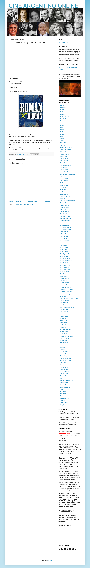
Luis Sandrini (64, 309)
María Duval (63, 320)
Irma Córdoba (64, 243)
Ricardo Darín (64, 369)
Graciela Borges (65, 225)
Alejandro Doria (64, 154)
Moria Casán (64, 334)
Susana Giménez (65, 389)
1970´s (62, 132)
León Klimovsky (64, 282)
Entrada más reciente (15, 201)
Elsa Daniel (63, 189)
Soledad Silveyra (65, 385)
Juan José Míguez (65, 269)
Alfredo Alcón (64, 156)
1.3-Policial (63, 109)
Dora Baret (63, 187)
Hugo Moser (63, 238)
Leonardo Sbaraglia (66, 287)
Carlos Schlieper (65, 176)
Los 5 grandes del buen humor (69, 298)
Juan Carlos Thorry (65, 265)
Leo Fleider (63, 280)
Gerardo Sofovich (65, 220)
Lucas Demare (64, 300)
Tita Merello (63, 391)
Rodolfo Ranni (64, 373)
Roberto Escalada (65, 371)
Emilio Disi (63, 192)
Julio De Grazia (64, 271)
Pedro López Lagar (65, 360)
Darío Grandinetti (65, 183)
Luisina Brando (64, 314)
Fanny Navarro (64, 205)
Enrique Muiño (64, 198)
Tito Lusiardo (64, 396)
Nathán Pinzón (64, 338)
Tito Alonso (63, 393)
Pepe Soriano (64, 365)
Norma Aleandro (65, 345)
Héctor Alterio (64, 231)
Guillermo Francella (65, 229)
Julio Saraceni (64, 274)
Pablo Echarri (64, 353)
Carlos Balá (63, 167)
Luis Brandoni (64, 302)
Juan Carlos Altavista (66, 258)
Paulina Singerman (65, 358)
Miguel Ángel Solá (65, 329)
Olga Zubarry (64, 347)
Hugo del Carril (64, 236)
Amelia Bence (64, 158)
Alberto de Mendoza (66, 147)
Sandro (62, 378)
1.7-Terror (63, 118)
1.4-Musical (63, 112)
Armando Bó (63, 163)
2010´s (62, 140)
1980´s (62, 134)
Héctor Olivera (64, 234)
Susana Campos (65, 387)
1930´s (62, 123)
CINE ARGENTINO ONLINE (43, 6)
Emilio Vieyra (64, 194)
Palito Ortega (64, 356)
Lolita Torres (63, 296)
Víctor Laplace (64, 402)
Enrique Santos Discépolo (67, 200)
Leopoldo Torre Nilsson (66, 289)
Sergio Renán (64, 382)
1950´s (62, 127)
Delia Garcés (64, 185)
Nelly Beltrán (64, 340)
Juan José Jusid (65, 267)
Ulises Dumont (64, 398)
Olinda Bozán (64, 349)
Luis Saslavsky (64, 311)
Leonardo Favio (64, 285)
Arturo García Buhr (65, 165)
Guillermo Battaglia (65, 227)
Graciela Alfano (64, 223)
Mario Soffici (63, 325)
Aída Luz (62, 145)
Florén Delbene (64, 211)
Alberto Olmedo (64, 152)
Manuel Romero (64, 318)
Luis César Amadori (66, 305)
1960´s (62, 129)
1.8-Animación (64, 121)
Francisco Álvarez (65, 214)
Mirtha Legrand (64, 331)
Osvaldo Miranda (65, 351)
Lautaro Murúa (64, 278)
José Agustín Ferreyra (66, 254)
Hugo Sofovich (64, 240)
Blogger (50, 560)
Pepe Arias (63, 362)
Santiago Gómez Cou (66, 380)
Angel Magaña (64, 160)
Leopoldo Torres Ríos (66, 291)
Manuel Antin (64, 316)
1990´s (62, 136)
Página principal (63, 42)
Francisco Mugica (65, 216)
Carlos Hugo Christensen (67, 174)
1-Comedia (63, 105)
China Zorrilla (64, 178)
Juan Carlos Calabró (66, 260)
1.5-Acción (63, 114)
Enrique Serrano (65, 203)
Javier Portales (64, 247)
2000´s (62, 138)
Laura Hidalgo (64, 276)
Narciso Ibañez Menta (66, 336)
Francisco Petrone (65, 218)
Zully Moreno (64, 405)
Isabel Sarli (63, 245)
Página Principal (32, 201)
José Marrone (64, 256)
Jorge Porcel (63, 249)
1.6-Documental (64, 116)
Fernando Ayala (64, 209)
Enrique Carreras (65, 196)
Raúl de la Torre (64, 367)
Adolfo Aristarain (65, 143)
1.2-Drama (63, 107)
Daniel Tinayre (64, 180)
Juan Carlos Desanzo (66, 263)
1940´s (62, 125)
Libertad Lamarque (65, 294)
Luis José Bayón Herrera (67, 307)
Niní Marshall (64, 342)
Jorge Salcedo (64, 251)
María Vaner (63, 322)
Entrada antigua (49, 201)
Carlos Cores (64, 169)
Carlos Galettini (64, 172)
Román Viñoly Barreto (66, 376)
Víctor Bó (63, 400)
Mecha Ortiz (63, 327)
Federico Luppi (64, 207)
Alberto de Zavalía (65, 149)
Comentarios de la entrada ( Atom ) (25, 204)
